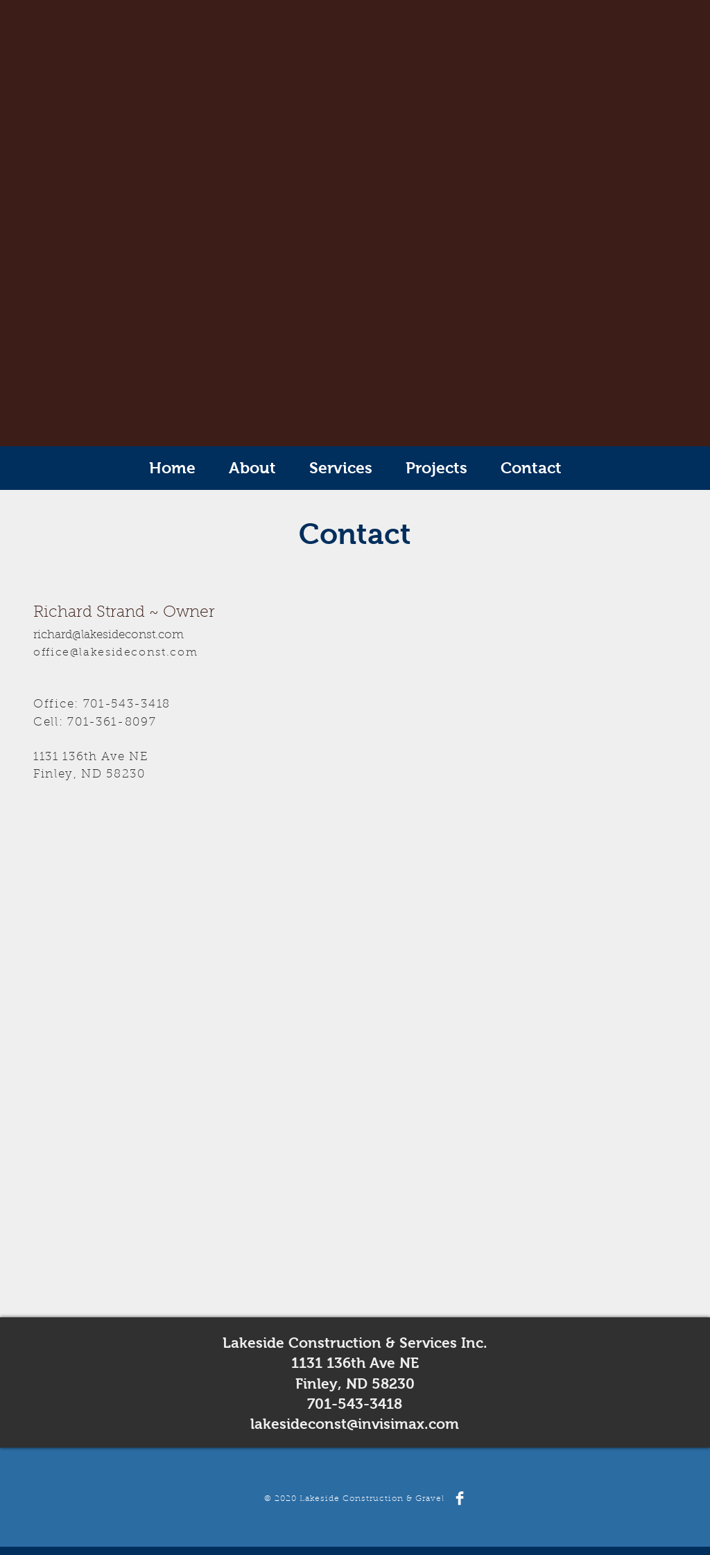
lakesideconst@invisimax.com (354, 1424)
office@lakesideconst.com (115, 652)
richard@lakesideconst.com (108, 635)
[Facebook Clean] (460, 1498)
